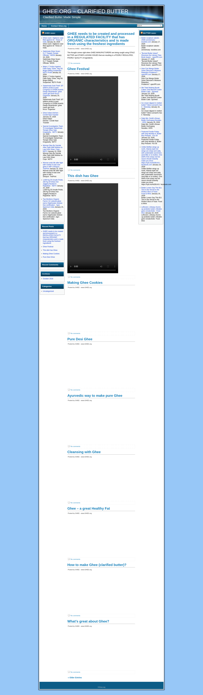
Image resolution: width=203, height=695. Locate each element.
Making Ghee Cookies (51, 254)
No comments (75, 63)
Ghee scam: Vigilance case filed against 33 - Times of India (53, 40)
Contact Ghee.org (58, 26)
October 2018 (48, 279)
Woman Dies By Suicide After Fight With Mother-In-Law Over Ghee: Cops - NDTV (53, 148)
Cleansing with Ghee (84, 452)
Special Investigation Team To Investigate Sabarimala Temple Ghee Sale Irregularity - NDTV (53, 129)
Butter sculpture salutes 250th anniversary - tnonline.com (150, 40)
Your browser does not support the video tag (92, 121)
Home (44, 26)
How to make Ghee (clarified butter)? (96, 565)
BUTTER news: (149, 33)
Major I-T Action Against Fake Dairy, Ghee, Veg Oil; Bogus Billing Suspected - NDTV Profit (53, 70)
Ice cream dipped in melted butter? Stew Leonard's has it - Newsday (151, 105)
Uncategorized (48, 291)
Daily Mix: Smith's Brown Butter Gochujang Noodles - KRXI (151, 120)
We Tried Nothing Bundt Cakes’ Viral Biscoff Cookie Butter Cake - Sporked (151, 90)
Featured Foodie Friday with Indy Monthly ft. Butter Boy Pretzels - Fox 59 (151, 134)
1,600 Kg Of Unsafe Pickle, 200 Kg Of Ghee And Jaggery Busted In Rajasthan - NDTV (53, 183)
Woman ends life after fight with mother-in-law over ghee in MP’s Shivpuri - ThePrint (53, 166)
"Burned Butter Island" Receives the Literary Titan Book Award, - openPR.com (151, 55)
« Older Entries (75, 677)
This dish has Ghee (50, 250)
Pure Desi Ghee (49, 257)
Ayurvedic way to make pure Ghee (94, 395)
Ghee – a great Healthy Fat (88, 508)
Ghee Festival (48, 247)
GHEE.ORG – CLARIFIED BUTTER (85, 11)
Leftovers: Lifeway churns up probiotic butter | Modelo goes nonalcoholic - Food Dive (151, 210)
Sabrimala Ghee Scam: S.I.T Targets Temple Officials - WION (51, 53)
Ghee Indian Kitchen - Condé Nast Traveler (51, 114)
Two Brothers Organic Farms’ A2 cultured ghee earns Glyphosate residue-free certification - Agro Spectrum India (53, 203)
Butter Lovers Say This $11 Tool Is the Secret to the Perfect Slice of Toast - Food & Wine (151, 191)
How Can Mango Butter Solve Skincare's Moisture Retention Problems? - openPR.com (151, 71)
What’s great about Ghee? (88, 621)
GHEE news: (50, 33)
